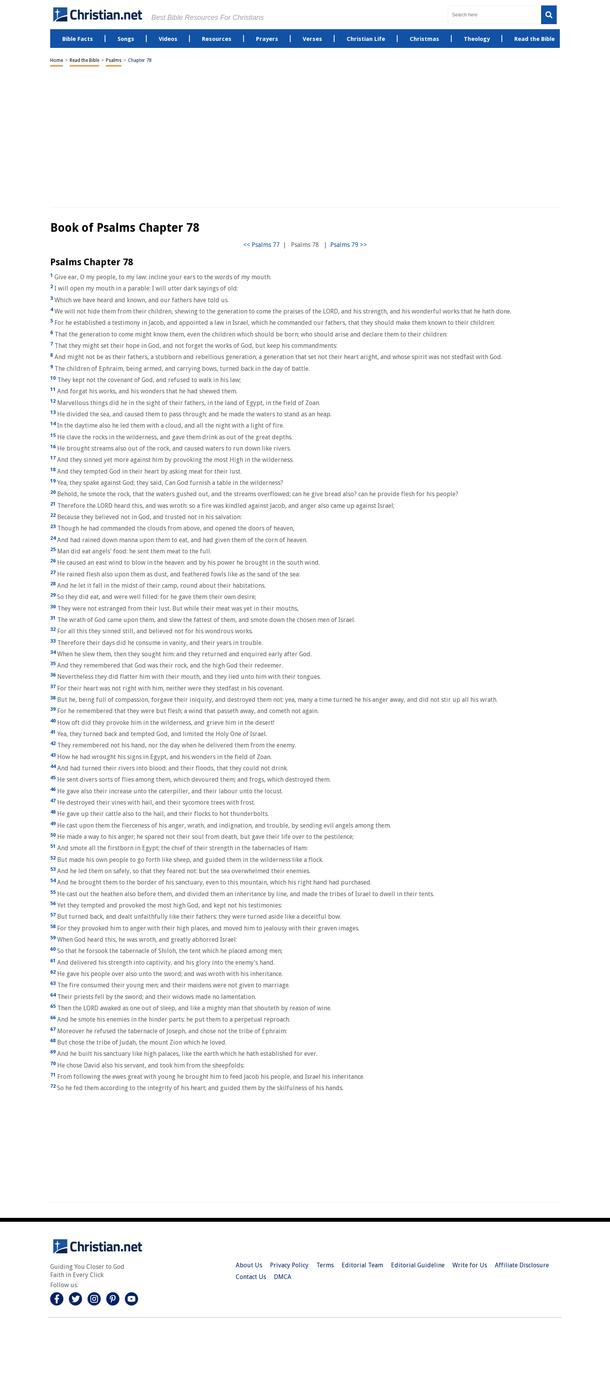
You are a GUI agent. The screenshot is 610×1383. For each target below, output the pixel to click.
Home (56, 60)
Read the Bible (84, 60)
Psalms (113, 60)
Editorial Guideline (418, 1265)
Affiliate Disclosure (522, 1265)
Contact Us (251, 1277)
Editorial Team (362, 1265)
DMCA (282, 1277)
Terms (325, 1265)
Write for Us (469, 1265)
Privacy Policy (289, 1265)
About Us (249, 1265)
